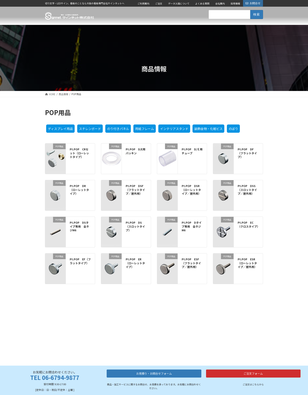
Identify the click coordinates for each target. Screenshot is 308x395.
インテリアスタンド (174, 128)
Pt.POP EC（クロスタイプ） (249, 224)
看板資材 (143, 371)
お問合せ (253, 3)
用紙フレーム (144, 128)
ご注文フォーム (253, 335)
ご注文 (158, 3)
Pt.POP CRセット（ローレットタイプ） (79, 153)
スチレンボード (90, 128)
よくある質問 (202, 3)
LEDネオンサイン (114, 392)
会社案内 (220, 3)
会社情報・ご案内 (183, 371)
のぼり (233, 128)
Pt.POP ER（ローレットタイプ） (135, 263)
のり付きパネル (118, 128)
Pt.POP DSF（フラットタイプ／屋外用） (135, 189)
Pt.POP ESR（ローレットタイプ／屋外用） (247, 263)
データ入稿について (178, 3)
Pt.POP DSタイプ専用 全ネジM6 (79, 226)
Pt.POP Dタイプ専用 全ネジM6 (192, 226)
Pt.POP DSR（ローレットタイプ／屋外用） (191, 189)
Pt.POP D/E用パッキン (135, 151)
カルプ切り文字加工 (115, 387)
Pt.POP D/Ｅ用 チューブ (193, 151)
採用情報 (235, 3)
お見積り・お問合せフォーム (154, 335)
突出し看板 (145, 383)
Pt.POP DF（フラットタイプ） (247, 153)
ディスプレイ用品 (60, 128)
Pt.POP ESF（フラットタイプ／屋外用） (191, 263)
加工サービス (111, 371)
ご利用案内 (143, 3)
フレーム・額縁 (148, 388)
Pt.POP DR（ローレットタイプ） (79, 189)
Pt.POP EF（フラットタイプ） (80, 261)
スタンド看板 (146, 378)
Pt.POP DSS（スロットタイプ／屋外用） (247, 189)
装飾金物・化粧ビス (208, 128)
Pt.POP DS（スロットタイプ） (135, 226)
